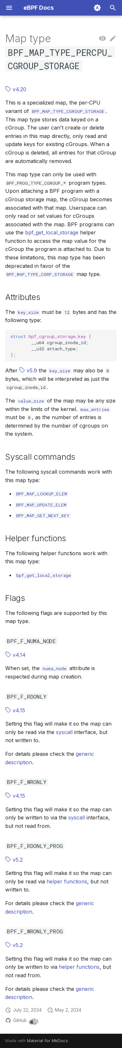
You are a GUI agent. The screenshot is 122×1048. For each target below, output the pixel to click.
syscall (64, 732)
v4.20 (15, 89)
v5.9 (28, 370)
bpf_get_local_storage (51, 232)
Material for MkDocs (47, 1040)
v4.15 (15, 710)
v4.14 (15, 655)
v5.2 (14, 859)
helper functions (67, 881)
